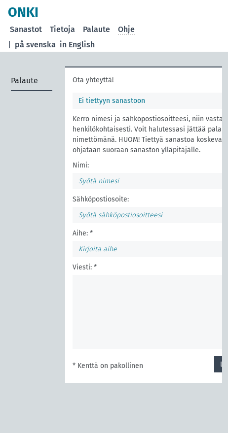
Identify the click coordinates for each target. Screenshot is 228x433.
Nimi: (81, 165)
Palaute (96, 29)
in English (77, 44)
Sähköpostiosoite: (101, 199)
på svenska (35, 44)
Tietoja (62, 29)
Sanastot (26, 29)
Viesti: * (85, 267)
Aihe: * (83, 233)
